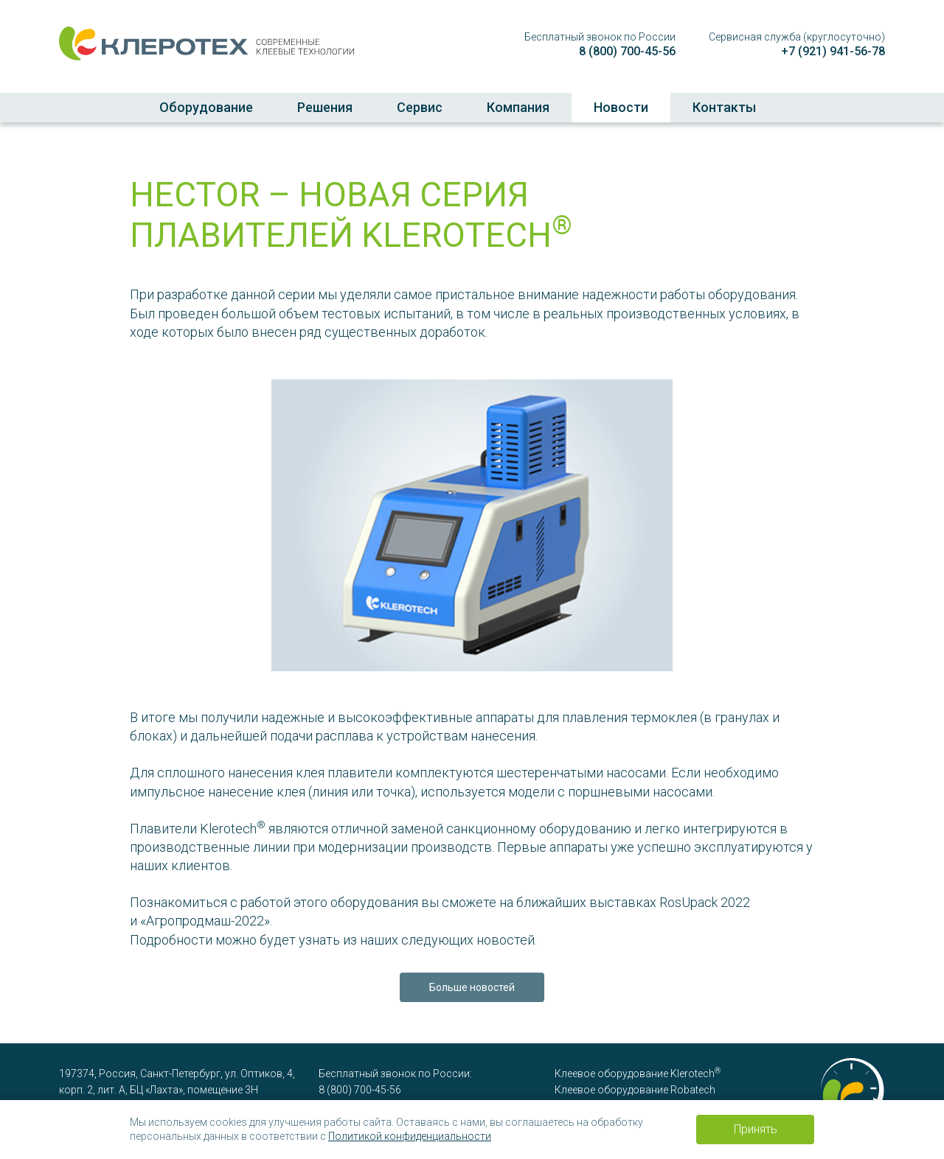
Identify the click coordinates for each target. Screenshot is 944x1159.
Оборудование (206, 107)
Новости (621, 107)
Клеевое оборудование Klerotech (638, 1073)
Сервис (419, 107)
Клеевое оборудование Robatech (635, 1090)
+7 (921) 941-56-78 (833, 51)
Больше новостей (472, 987)
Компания (518, 107)
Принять (755, 1129)
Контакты (724, 107)
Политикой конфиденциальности (409, 1136)
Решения (325, 107)
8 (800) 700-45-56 (627, 51)
